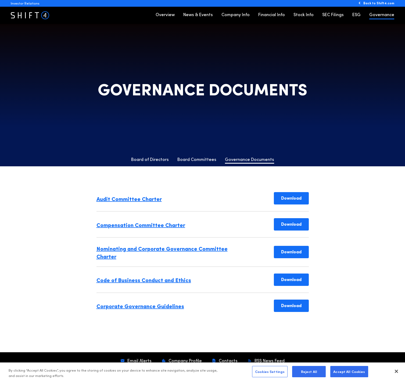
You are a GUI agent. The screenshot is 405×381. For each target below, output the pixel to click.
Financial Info (271, 14)
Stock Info (303, 14)
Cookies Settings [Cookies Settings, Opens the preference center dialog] (270, 373)
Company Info (235, 14)
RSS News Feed (269, 360)
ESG (356, 14)
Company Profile (184, 360)
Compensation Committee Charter (140, 224)
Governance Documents (249, 159)
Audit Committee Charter (129, 198)
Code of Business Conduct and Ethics (143, 279)
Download (295, 198)
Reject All (309, 373)
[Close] (396, 373)
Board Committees (196, 159)
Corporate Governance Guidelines (140, 306)
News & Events (198, 14)
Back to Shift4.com (378, 3)
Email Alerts (139, 360)
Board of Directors (150, 159)
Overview (165, 14)
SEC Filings (333, 14)
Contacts (228, 360)
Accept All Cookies (349, 373)
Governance (381, 14)
